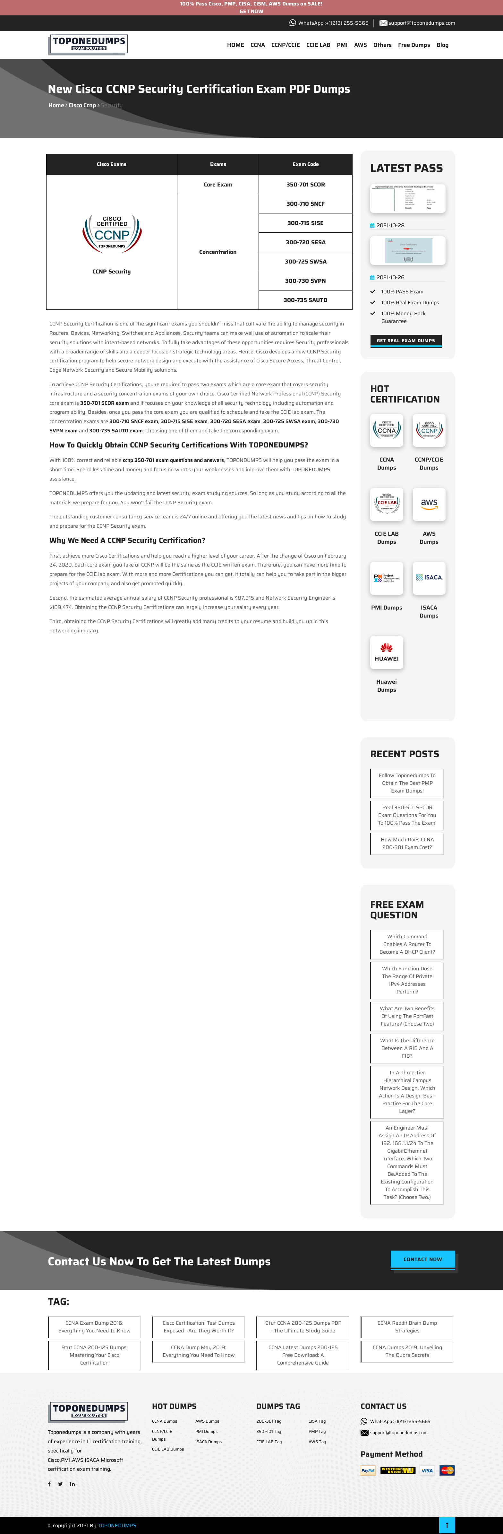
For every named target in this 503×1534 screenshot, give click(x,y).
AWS (360, 44)
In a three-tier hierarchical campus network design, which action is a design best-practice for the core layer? (407, 1092)
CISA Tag (317, 1421)
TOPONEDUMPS (117, 1525)
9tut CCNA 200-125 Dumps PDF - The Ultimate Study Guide (303, 1327)
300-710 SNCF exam (133, 421)
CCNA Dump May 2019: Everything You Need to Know (199, 1351)
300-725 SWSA (306, 261)
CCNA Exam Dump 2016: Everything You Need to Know (94, 1327)
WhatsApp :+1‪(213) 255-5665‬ (333, 23)
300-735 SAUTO (306, 300)
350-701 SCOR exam (104, 403)
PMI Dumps (386, 607)
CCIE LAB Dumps (387, 537)
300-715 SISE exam (184, 421)
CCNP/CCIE (285, 44)
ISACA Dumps (429, 611)
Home (56, 105)
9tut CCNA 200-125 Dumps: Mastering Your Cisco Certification (95, 1355)
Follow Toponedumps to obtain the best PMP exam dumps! (407, 783)
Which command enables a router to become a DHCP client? (407, 944)
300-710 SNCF (305, 203)
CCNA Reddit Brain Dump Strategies (407, 1327)
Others (382, 44)
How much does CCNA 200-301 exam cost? (407, 843)
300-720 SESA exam (235, 421)
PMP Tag (317, 1431)
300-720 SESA (306, 242)
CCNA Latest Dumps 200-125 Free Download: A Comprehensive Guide (303, 1355)
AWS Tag (317, 1441)
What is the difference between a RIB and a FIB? (407, 1048)
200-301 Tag (269, 1421)
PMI (342, 44)
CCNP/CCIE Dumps (429, 463)
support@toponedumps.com (421, 23)
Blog (443, 44)
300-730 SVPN (305, 280)
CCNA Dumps (386, 463)
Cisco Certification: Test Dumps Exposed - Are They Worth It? (199, 1327)
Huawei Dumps (386, 685)
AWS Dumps (429, 537)
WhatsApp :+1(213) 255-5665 (400, 1421)
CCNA (258, 44)
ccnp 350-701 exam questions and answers (173, 460)
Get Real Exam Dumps (406, 340)
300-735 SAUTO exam (116, 431)
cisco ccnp (82, 105)
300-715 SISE (305, 223)
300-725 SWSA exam (289, 421)
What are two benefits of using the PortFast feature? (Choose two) (407, 1016)
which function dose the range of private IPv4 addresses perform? (407, 980)
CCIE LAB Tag (269, 1441)
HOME (235, 44)
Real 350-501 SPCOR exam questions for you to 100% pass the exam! (407, 815)
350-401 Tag (268, 1431)
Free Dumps (414, 44)
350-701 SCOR (305, 184)
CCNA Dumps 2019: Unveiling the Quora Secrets (407, 1351)
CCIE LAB (318, 44)
